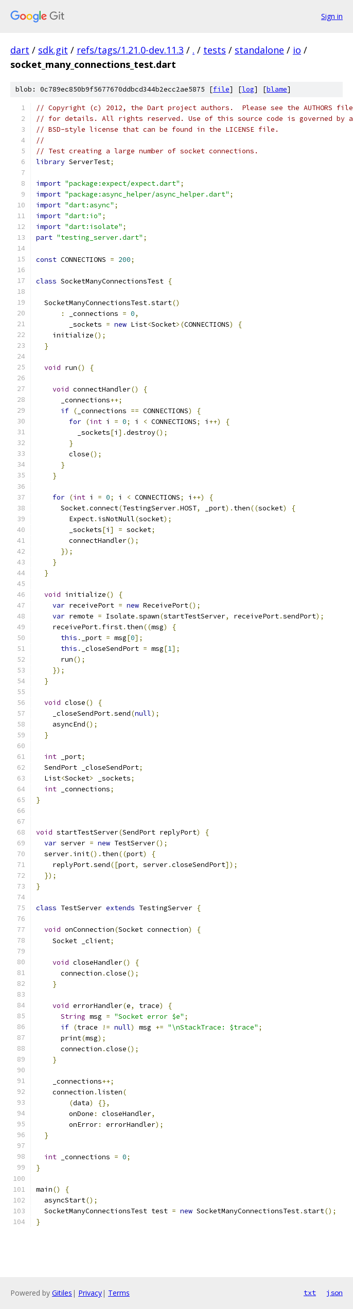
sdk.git (53, 50)
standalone (259, 50)
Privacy (90, 1293)
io (297, 50)
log (248, 89)
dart (19, 50)
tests (214, 50)
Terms (119, 1293)
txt (310, 1292)
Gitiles (62, 1293)
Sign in (332, 16)
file (221, 89)
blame (277, 89)
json (334, 1292)
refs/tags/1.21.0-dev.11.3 (130, 50)
